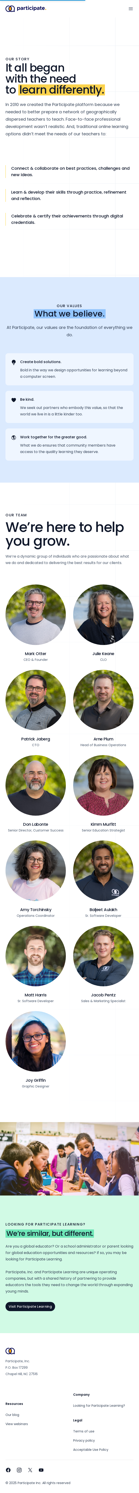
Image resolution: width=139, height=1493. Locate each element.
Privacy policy (84, 1440)
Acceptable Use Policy (90, 1449)
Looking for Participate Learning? (99, 1405)
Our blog (12, 1414)
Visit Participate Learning (30, 1306)
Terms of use (83, 1431)
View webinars (16, 1424)
